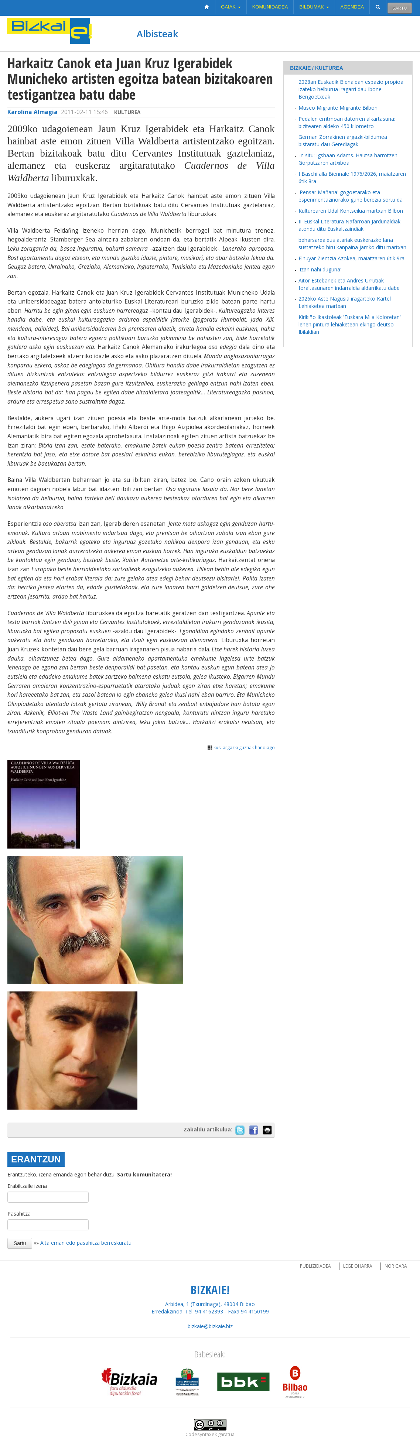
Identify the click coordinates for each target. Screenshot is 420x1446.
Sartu (399, 8)
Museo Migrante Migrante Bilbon (338, 107)
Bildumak (314, 7)
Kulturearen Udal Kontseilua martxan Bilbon (350, 210)
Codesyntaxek (201, 1434)
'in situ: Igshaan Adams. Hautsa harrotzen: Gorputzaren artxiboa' (348, 159)
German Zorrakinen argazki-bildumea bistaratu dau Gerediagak (342, 140)
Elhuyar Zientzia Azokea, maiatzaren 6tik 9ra (351, 258)
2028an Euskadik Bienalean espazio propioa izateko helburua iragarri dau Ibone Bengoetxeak (350, 89)
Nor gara (396, 1266)
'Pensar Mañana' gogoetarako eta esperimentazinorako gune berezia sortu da (350, 196)
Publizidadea (315, 1266)
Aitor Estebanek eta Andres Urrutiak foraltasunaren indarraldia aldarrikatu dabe (349, 284)
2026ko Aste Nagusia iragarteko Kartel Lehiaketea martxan (344, 302)
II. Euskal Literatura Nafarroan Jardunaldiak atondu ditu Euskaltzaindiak (349, 225)
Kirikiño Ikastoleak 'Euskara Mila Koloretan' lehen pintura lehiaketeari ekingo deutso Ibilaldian (349, 324)
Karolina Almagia (32, 112)
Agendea (352, 7)
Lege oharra (357, 1266)
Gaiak (230, 7)
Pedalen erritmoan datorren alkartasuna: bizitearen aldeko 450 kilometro (346, 122)
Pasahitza (19, 1213)
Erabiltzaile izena (27, 1185)
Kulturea (127, 112)
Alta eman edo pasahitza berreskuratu (86, 1242)
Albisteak (157, 33)
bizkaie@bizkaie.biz (210, 1326)
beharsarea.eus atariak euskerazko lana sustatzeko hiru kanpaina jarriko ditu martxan (352, 243)
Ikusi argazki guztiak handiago (241, 747)
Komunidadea (270, 7)
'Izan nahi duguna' (319, 269)
